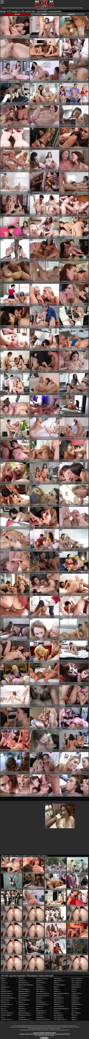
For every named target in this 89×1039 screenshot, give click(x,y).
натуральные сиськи (42, 1019)
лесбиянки (39, 987)
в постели (4, 1006)
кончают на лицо (41, 978)
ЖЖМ (2, 980)
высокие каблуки (5, 1015)
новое (44, 14)
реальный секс (58, 1006)
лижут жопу (39, 991)
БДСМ (2, 978)
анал (2, 985)
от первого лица (58, 985)
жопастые (21, 1008)
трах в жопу (74, 1013)
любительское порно (42, 993)
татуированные (75, 1004)
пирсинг (56, 991)
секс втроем (57, 1015)
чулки (73, 1019)
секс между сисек (59, 1019)
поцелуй (56, 1004)
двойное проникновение (25, 985)
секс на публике (76, 978)
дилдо (20, 987)
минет (38, 1008)
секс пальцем (75, 982)
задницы (21, 1010)
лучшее (17, 14)
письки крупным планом (61, 993)
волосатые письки (6, 1013)
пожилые (56, 995)
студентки (74, 1002)
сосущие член (75, 993)
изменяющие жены (24, 1015)
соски (73, 991)
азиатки (3, 982)
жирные (21, 1006)
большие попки (5, 991)
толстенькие (74, 1008)
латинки (38, 985)
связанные (57, 1013)
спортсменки (75, 998)
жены (20, 1002)
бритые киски (4, 1000)
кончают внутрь (23, 1019)
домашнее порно (23, 991)
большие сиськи (5, 993)
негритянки (57, 978)
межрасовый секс (41, 1004)
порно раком (57, 1000)
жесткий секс (22, 1004)
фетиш (73, 1015)
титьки (73, 1006)
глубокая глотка (5, 1019)
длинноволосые (23, 989)
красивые (39, 980)
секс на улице (75, 980)
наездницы (39, 1017)
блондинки (4, 987)
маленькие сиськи (41, 995)
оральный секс (58, 980)
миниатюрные (40, 1010)
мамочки (38, 998)
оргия (55, 982)
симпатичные (75, 987)
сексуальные (75, 985)
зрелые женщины (24, 1013)
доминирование (23, 993)
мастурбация (39, 1002)
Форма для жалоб (50, 1032)
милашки (38, 1006)
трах (72, 1010)
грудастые (21, 980)
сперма (73, 995)
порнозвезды (57, 1002)
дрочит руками (23, 995)
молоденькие (40, 1013)
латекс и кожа (40, 982)
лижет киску (39, 989)
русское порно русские (60, 1008)
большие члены (5, 995)
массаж (38, 1000)
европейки (21, 998)
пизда (55, 989)
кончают (21, 1017)
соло (72, 989)
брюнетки (3, 1002)
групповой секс (23, 982)
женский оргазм (23, 1000)
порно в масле (58, 998)
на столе (38, 1015)
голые (20, 978)
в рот (2, 1008)
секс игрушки (57, 1017)
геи (2, 1017)
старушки (74, 1000)
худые (73, 1017)
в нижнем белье (5, 1004)
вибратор (3, 1010)
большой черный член (7, 998)
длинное (71, 14)
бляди (2, 989)
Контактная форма (38, 1032)
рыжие (56, 1010)
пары (55, 987)
